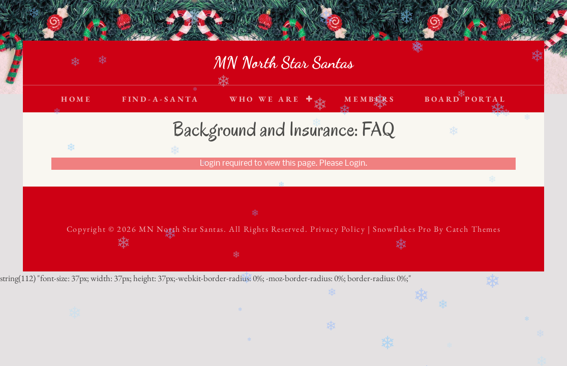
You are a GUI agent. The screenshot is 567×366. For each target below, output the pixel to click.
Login (355, 164)
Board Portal (465, 99)
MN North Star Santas (283, 62)
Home (76, 99)
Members (369, 99)
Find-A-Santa (160, 99)
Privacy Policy (337, 229)
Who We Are (264, 99)
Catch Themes (473, 229)
